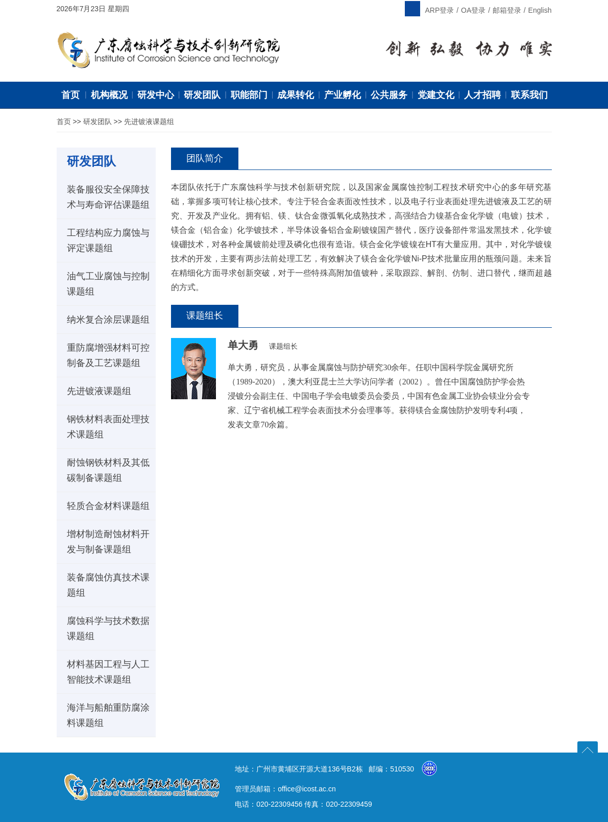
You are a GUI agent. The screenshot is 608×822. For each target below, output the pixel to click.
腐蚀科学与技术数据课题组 (108, 628)
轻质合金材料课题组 (108, 506)
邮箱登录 (507, 10)
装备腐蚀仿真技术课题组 (108, 585)
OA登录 (473, 10)
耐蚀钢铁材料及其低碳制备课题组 (108, 470)
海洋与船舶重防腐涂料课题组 (108, 715)
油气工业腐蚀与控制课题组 (108, 284)
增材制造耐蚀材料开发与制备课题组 (108, 541)
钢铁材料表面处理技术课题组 (108, 427)
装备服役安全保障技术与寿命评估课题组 (108, 197)
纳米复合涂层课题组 (108, 320)
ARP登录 (439, 10)
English (540, 10)
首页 (64, 121)
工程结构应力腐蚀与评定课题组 (108, 240)
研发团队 (97, 121)
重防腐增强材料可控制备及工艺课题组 (108, 355)
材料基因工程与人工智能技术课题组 (108, 672)
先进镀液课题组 (149, 121)
